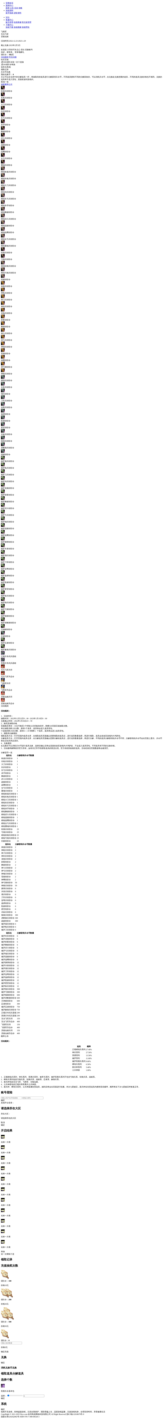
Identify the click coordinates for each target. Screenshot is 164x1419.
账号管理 (9, 22)
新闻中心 (9, 5)
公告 (12, 8)
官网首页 (9, 3)
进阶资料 (17, 13)
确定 (3, 1409)
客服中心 (9, 20)
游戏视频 (17, 27)
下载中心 (9, 25)
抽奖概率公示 (6, 84)
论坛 (7, 17)
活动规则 (5, 57)
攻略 (20, 8)
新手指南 (9, 13)
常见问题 (13, 57)
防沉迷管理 (26, 22)
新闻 (7, 8)
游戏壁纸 (25, 27)
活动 (16, 8)
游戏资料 (9, 10)
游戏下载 (9, 27)
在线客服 (17, 22)
